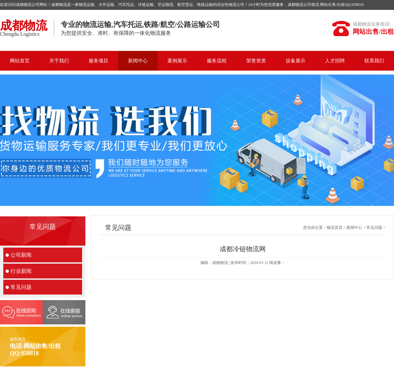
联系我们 (374, 60)
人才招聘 (335, 60)
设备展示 (295, 60)
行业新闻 (21, 271)
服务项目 (98, 60)
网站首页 (20, 60)
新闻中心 (138, 60)
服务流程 (217, 60)
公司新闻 (21, 255)
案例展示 (177, 60)
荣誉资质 (256, 60)
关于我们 (59, 60)
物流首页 (334, 227)
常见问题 (21, 287)
